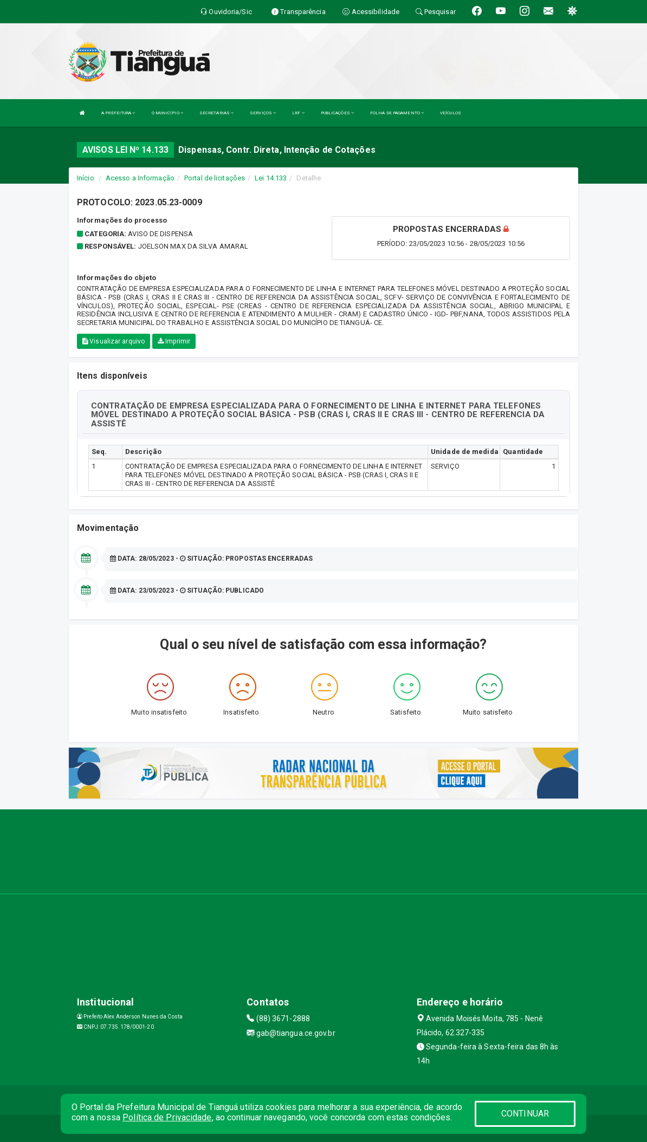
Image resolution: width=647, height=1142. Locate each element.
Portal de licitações (214, 178)
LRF (298, 113)
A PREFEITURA (118, 113)
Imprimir (174, 341)
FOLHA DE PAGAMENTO (397, 113)
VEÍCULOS (450, 113)
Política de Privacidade (166, 1117)
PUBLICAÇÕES (337, 113)
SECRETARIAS (216, 113)
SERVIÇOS (263, 113)
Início (85, 178)
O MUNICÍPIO (167, 113)
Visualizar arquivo (113, 341)
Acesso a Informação (140, 178)
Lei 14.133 (271, 178)
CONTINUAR (525, 1113)
